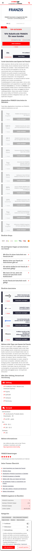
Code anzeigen (21, 119)
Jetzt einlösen (16, 43)
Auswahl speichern (24, 547)
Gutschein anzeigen (21, 300)
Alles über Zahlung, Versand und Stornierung (14, 488)
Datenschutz (17, 544)
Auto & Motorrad (6, 517)
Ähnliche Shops (7, 471)
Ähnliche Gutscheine (8, 486)
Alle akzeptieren (8, 547)
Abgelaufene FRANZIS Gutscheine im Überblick (15, 473)
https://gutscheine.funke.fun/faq (11, 447)
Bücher (13, 520)
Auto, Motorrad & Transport (20, 517)
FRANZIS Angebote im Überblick (11, 476)
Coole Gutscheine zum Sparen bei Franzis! (14, 468)
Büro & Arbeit (20, 520)
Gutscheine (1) (20, 23)
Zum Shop (21, 56)
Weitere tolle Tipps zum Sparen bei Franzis (14, 479)
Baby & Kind (5, 520)
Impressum (24, 544)
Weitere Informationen (8, 491)
